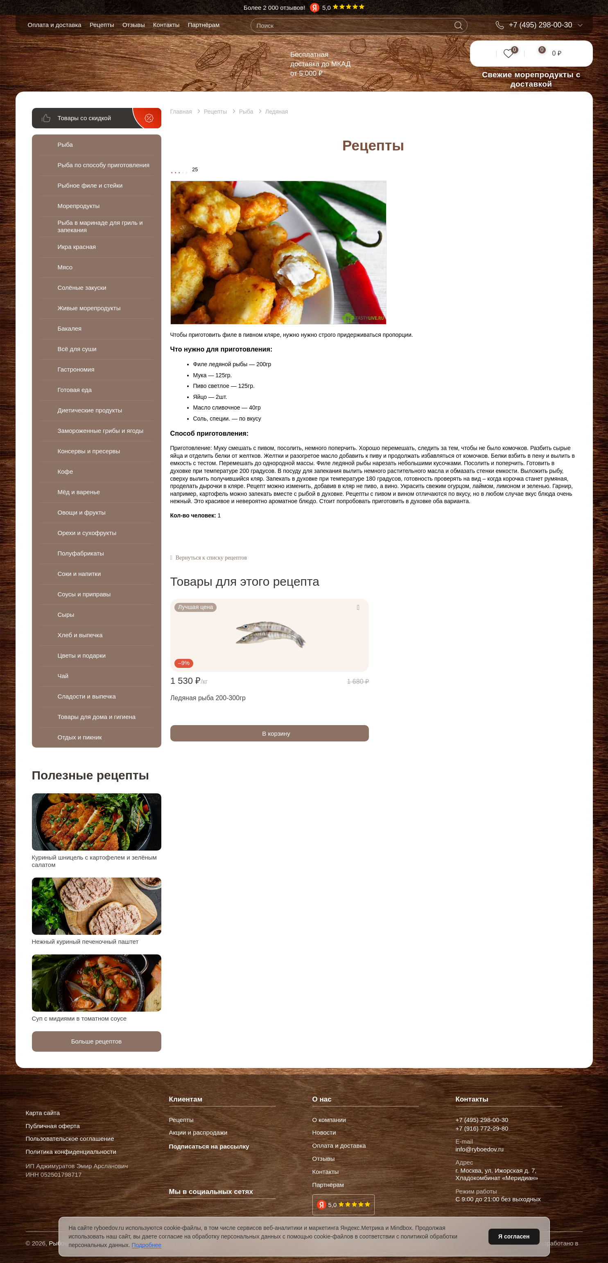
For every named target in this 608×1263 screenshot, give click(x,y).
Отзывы (133, 24)
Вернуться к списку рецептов (211, 558)
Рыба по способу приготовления (82, 165)
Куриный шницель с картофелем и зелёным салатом (94, 861)
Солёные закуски (82, 287)
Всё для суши (77, 348)
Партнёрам (204, 24)
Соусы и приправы (84, 594)
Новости (324, 1132)
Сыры (66, 614)
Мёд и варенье (79, 491)
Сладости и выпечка (87, 696)
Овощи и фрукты (82, 512)
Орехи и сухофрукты (87, 532)
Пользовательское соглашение (70, 1138)
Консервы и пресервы (89, 451)
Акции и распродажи (198, 1132)
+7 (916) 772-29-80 (482, 1128)
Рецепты (102, 24)
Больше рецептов (96, 1041)
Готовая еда (75, 389)
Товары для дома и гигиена (97, 716)
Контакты (166, 24)
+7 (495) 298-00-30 (540, 25)
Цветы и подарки (82, 655)
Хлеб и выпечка (80, 635)
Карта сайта (43, 1113)
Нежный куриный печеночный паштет (85, 941)
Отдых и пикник (80, 737)
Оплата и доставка (54, 24)
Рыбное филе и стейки (90, 185)
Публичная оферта (53, 1126)
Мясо (65, 267)
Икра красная (77, 246)
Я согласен (513, 1236)
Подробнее (147, 1245)
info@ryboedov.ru (480, 1149)
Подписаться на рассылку (209, 1146)
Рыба (65, 144)
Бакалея (70, 328)
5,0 (332, 1204)
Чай (63, 675)
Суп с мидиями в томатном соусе (79, 1018)
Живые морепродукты (89, 308)
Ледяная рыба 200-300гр (208, 697)
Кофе (65, 471)
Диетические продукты (90, 410)
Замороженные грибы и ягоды (91, 430)
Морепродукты (79, 205)
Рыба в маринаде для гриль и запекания (100, 226)
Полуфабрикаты (81, 553)
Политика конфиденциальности (71, 1152)
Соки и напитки (79, 573)
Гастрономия (76, 369)
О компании (329, 1120)
